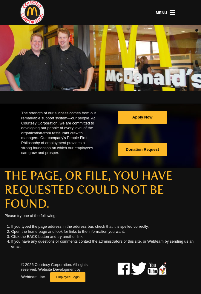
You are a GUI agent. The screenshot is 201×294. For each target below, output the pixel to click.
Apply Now (142, 117)
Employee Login (68, 277)
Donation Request (142, 149)
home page (37, 231)
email (15, 246)
